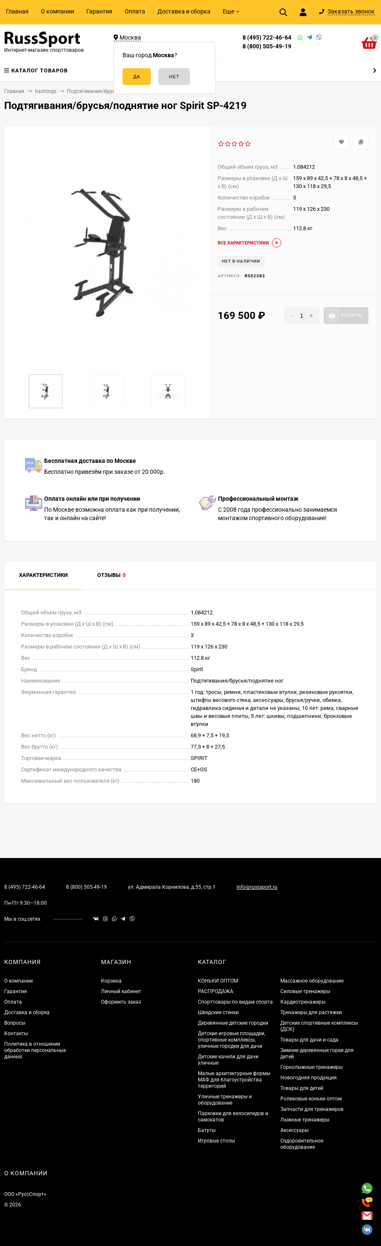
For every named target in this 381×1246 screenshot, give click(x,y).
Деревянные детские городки (233, 1023)
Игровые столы (216, 1141)
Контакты (16, 1033)
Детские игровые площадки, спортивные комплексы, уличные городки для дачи (231, 1040)
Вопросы (14, 1023)
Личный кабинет (121, 991)
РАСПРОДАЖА (215, 991)
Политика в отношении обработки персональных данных (35, 1050)
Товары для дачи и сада (309, 1040)
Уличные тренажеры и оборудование (225, 1100)
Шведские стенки (218, 1012)
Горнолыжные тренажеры (311, 1067)
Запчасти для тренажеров (312, 1109)
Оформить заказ (121, 1002)
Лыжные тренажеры (304, 1120)
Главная (17, 11)
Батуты (207, 1130)
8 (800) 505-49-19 (266, 46)
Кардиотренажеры (302, 1002)
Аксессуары (294, 1130)
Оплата (135, 11)
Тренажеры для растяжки (311, 1012)
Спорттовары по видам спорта (235, 1002)
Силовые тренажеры (305, 991)
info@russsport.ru (257, 887)
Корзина (111, 981)
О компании (57, 11)
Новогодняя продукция (308, 1078)
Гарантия (99, 11)
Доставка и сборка (183, 11)
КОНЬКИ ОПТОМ (218, 981)
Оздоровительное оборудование (301, 1144)
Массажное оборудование (312, 981)
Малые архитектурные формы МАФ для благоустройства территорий (234, 1080)
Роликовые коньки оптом (311, 1099)
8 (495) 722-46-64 (266, 37)
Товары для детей (301, 1088)
